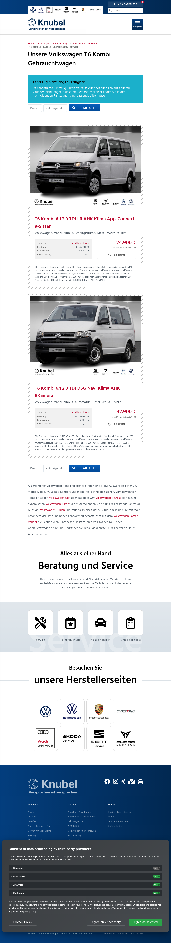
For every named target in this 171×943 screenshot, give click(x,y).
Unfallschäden (115, 826)
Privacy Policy (22, 922)
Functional (19, 876)
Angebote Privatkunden (80, 812)
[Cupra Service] (125, 738)
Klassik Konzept (100, 626)
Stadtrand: (71, 270)
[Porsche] (98, 711)
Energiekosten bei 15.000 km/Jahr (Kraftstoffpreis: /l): (95, 273)
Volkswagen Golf (59, 498)
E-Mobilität (73, 826)
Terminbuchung (70, 626)
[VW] (45, 711)
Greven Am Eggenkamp (39, 831)
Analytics (18, 885)
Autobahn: (115, 270)
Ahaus (31, 812)
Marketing (18, 893)
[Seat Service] (98, 738)
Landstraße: (93, 270)
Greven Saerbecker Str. (39, 826)
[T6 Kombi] (92, 44)
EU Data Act (137, 934)
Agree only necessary (106, 922)
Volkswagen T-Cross (108, 498)
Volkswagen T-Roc (57, 504)
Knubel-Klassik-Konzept (120, 812)
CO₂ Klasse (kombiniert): (83, 267)
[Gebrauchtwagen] (60, 44)
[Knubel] (31, 44)
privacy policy (29, 911)
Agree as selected (145, 922)
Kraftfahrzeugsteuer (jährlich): (48, 273)
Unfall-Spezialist (130, 626)
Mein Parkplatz (125, 4)
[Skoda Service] (72, 738)
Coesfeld (32, 821)
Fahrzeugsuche (75, 821)
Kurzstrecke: (47, 270)
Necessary (19, 868)
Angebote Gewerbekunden (81, 817)
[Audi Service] (45, 738)
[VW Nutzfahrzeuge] (72, 711)
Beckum (32, 817)
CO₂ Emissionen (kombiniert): (48, 267)
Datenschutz (123, 934)
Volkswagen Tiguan (52, 510)
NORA (111, 817)
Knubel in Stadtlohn (79, 243)
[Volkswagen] (78, 44)
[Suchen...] (125, 10)
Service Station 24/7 (118, 821)
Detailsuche (84, 108)
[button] (35, 108)
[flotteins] (125, 711)
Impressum (109, 934)
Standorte (33, 805)
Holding (32, 836)
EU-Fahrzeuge (75, 836)
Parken (116, 255)
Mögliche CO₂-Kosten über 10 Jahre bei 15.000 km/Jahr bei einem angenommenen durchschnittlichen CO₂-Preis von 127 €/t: (83, 278)
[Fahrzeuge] (43, 44)
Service (40, 626)
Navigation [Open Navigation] (137, 24)
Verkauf (72, 805)
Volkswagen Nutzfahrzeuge (82, 831)
